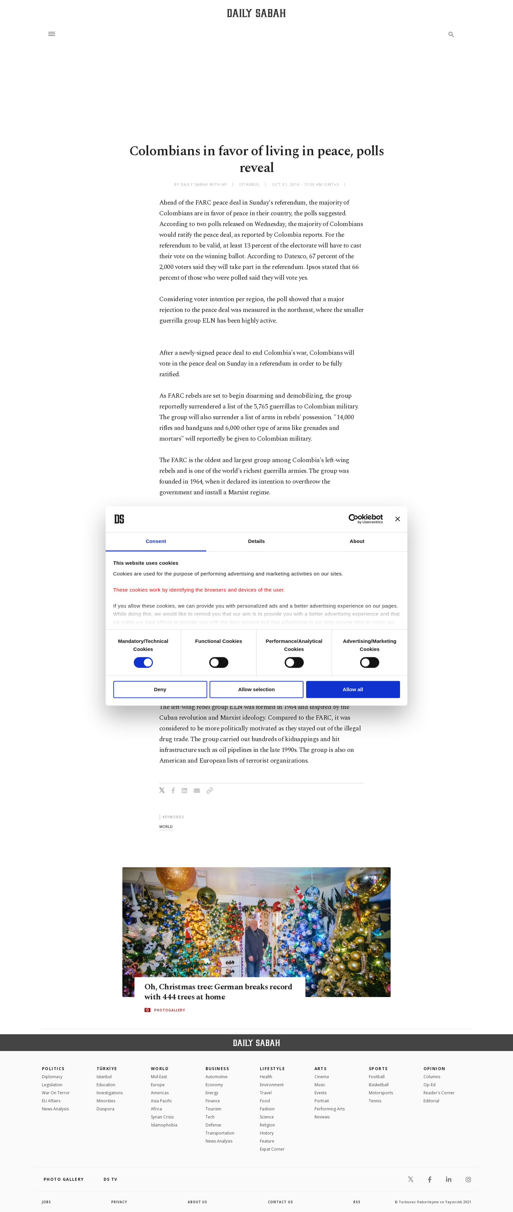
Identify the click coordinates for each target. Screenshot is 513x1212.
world (166, 826)
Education (106, 1085)
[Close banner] (397, 519)
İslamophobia (164, 1125)
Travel (266, 1093)
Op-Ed (429, 1085)
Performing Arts (330, 1109)
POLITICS (53, 1068)
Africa (156, 1109)
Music (320, 1085)
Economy (214, 1085)
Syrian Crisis (162, 1117)
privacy (119, 1202)
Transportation (220, 1133)
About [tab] (357, 541)
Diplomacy (52, 1077)
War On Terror (56, 1093)
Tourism (213, 1109)
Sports (378, 1068)
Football (377, 1077)
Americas (160, 1093)
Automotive (217, 1077)
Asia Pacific (161, 1101)
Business (217, 1068)
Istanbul (104, 1077)
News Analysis (55, 1109)
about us (197, 1202)
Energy (212, 1093)
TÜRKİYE (107, 1068)
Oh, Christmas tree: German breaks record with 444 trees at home (208, 991)
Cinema (322, 1077)
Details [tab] (256, 541)
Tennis (375, 1101)
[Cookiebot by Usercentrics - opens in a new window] (353, 519)
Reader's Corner (439, 1093)
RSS (356, 1202)
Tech (210, 1117)
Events (321, 1093)
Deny (160, 689)
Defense (213, 1125)
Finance (213, 1101)
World (160, 1068)
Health (266, 1077)
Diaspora (105, 1109)
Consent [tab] (156, 541)
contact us (281, 1202)
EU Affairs (51, 1101)
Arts (321, 1068)
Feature (267, 1141)
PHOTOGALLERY (169, 1010)
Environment (272, 1085)
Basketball (379, 1085)
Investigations (110, 1093)
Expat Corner (272, 1149)
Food (265, 1101)
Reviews (322, 1117)
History (267, 1133)
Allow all (353, 689)
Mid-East (159, 1077)
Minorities (106, 1101)
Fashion (267, 1109)
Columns (431, 1077)
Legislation (52, 1085)
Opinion (434, 1068)
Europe (158, 1085)
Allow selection (256, 689)
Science (267, 1117)
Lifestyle (272, 1068)
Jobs (47, 1202)
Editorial (431, 1101)
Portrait (322, 1101)
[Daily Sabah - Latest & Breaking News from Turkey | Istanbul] (256, 13)
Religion (267, 1125)
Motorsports (381, 1093)
